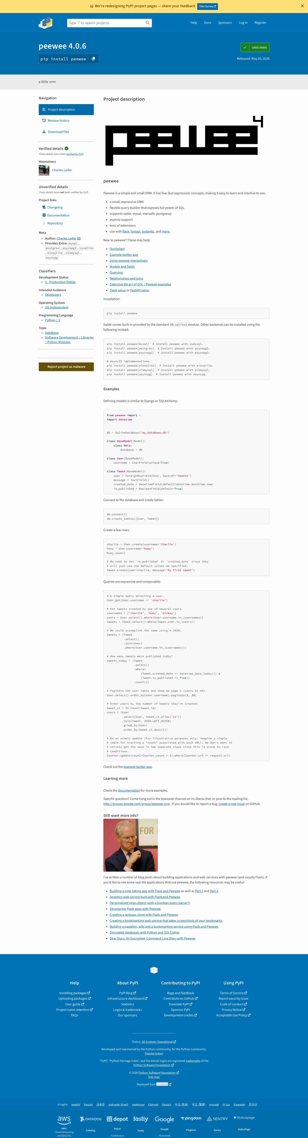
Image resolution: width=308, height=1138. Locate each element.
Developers (53, 294)
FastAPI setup (139, 290)
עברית (226, 1104)
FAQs (74, 1015)
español (75, 1104)
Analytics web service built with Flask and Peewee (145, 897)
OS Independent (56, 307)
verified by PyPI (74, 154)
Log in (243, 22)
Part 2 (199, 891)
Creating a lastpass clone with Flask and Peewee (144, 914)
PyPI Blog (125, 993)
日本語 (100, 1104)
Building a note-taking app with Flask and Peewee (145, 891)
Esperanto (239, 1104)
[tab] (66, 109)
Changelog (52, 207)
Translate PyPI (179, 1004)
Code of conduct (231, 1004)
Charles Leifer (66, 238)
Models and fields (122, 266)
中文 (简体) (181, 1104)
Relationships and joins (126, 278)
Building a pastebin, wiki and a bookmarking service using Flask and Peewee (164, 926)
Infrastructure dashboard (126, 998)
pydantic (148, 231)
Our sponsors (127, 1015)
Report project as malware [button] (66, 366)
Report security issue (233, 998)
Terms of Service (231, 993)
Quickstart (117, 249)
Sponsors (225, 22)
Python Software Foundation (152, 1065)
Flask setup (118, 290)
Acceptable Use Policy (231, 1015)
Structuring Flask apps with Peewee (135, 909)
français (88, 1104)
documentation (129, 790)
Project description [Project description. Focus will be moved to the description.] (58, 109)
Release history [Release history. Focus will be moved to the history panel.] (55, 120)
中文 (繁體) (198, 1104)
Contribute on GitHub (179, 998)
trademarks (193, 1061)
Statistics (127, 1004)
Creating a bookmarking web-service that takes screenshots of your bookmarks (166, 920)
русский (214, 1104)
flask (125, 231)
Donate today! (154, 1053)
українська (138, 1104)
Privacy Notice (232, 1009)
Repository (52, 223)
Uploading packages (72, 998)
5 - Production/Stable (60, 282)
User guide (72, 1004)
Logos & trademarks (127, 1009)
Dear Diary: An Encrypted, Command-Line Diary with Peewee (152, 938)
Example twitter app (124, 254)
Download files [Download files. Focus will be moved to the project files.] (55, 132)
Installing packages (72, 993)
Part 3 (214, 891)
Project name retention (72, 1009)
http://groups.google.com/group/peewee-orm (136, 804)
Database (51, 333)
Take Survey (206, 6)
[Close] (302, 5)
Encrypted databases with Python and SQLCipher (144, 932)
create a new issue (232, 804)
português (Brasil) (118, 1104)
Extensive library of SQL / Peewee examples (140, 284)
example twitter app (137, 767)
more (165, 231)
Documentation (55, 215)
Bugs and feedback (180, 993)
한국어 (253, 1104)
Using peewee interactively (129, 260)
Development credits (178, 1015)
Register (260, 22)
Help (194, 22)
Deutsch (166, 1104)
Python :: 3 (52, 320)
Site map (154, 1077)
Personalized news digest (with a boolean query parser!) (150, 903)
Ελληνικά (153, 1104)
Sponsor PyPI (180, 1009)
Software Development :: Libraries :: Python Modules (69, 339)
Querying (116, 272)
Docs (207, 22)
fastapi (135, 231)
